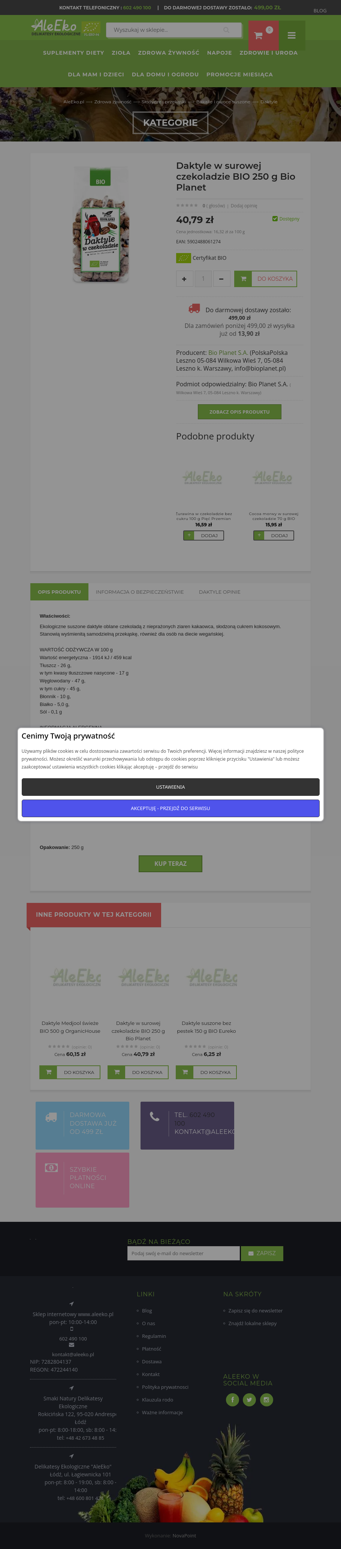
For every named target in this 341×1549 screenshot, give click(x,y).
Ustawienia (170, 786)
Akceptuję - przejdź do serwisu (170, 808)
